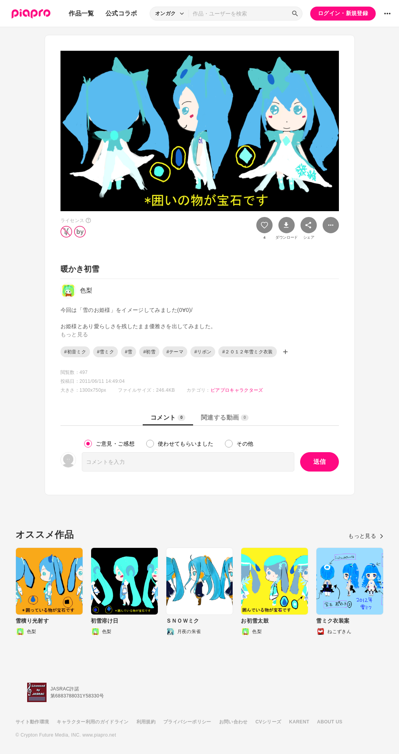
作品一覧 (81, 13)
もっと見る (365, 536)
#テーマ (174, 352)
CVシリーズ (269, 722)
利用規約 (145, 722)
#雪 (128, 352)
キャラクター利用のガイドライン (92, 722)
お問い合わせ (233, 722)
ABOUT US (329, 722)
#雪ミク (105, 352)
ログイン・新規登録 (343, 13)
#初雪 (149, 352)
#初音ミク (75, 352)
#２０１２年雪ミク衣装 (247, 352)
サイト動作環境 (32, 722)
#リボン (202, 352)
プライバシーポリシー (187, 722)
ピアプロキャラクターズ (237, 390)
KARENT (299, 722)
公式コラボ (121, 13)
